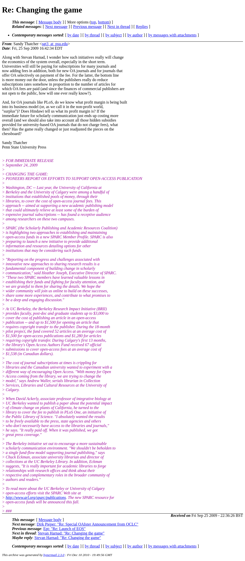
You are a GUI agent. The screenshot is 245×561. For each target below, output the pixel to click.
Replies (142, 26)
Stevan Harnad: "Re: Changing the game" (71, 533)
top (93, 22)
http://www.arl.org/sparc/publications (36, 497)
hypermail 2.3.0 (53, 555)
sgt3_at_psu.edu (55, 44)
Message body (49, 22)
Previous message (87, 26)
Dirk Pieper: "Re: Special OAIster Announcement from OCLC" (87, 524)
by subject (113, 35)
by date (73, 35)
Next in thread (118, 26)
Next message (56, 26)
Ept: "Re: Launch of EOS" (64, 529)
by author (135, 35)
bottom (103, 22)
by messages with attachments (172, 35)
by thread (92, 35)
